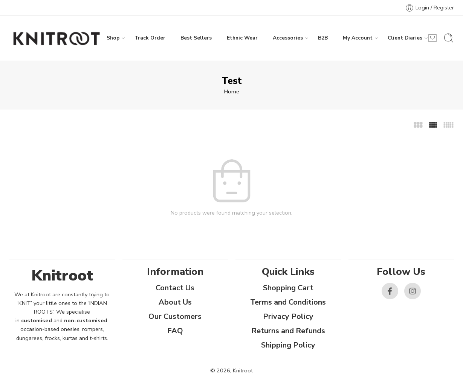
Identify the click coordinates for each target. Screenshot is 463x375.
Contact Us (175, 288)
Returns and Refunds (288, 331)
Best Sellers (196, 37)
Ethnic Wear (242, 37)
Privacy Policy (288, 316)
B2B (323, 37)
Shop (113, 38)
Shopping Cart (288, 288)
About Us (175, 302)
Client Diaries (405, 38)
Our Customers (175, 316)
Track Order (149, 37)
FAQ (175, 331)
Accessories (288, 38)
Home (231, 91)
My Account (358, 38)
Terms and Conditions (288, 302)
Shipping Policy (288, 345)
